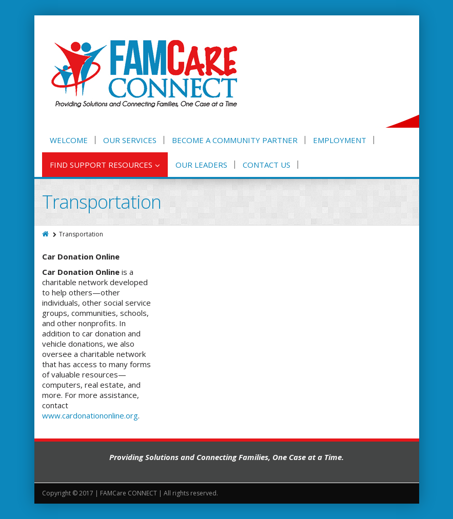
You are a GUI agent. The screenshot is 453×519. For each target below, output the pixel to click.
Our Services (129, 140)
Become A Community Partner (235, 140)
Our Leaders (201, 164)
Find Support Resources (105, 164)
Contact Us (266, 164)
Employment (339, 140)
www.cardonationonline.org (90, 415)
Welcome (69, 140)
